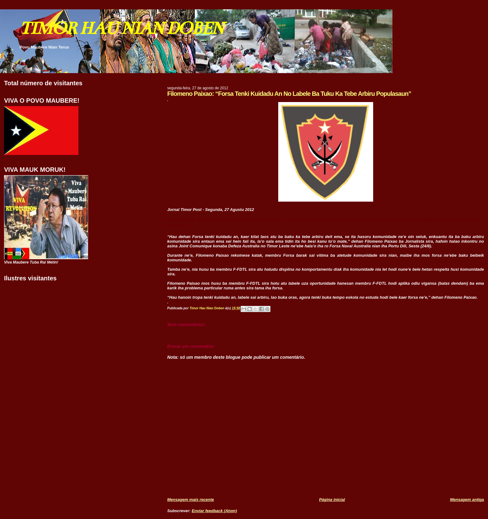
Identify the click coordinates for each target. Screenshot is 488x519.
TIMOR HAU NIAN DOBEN (121, 28)
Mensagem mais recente (190, 499)
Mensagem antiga (467, 499)
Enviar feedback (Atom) (214, 510)
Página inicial (332, 499)
